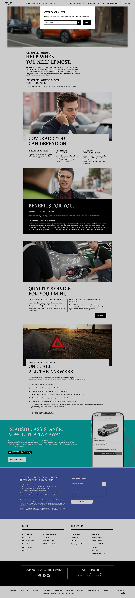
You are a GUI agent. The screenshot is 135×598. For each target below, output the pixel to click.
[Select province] (62, 22)
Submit (87, 22)
